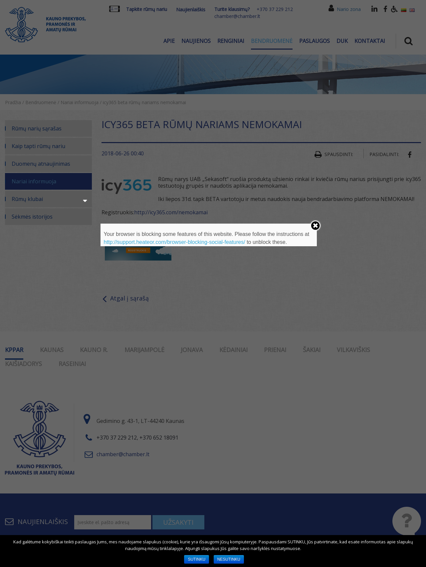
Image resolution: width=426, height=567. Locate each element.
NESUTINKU (228, 559)
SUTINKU (196, 559)
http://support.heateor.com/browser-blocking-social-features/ (174, 242)
